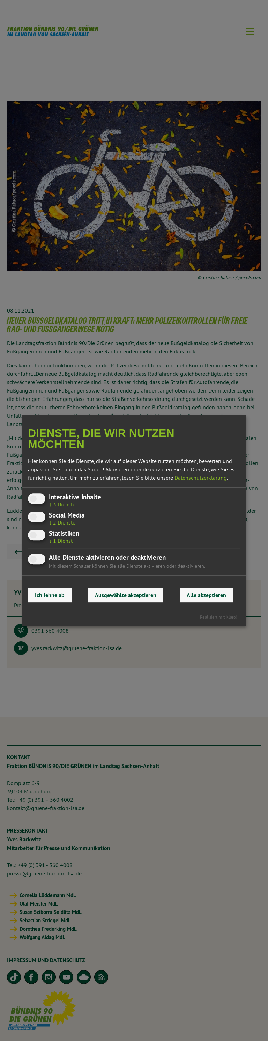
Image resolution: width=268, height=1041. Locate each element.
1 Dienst (61, 540)
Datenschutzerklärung (200, 477)
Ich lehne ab (50, 595)
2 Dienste (62, 522)
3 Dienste (62, 504)
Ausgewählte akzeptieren (125, 595)
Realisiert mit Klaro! (218, 617)
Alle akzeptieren (206, 595)
